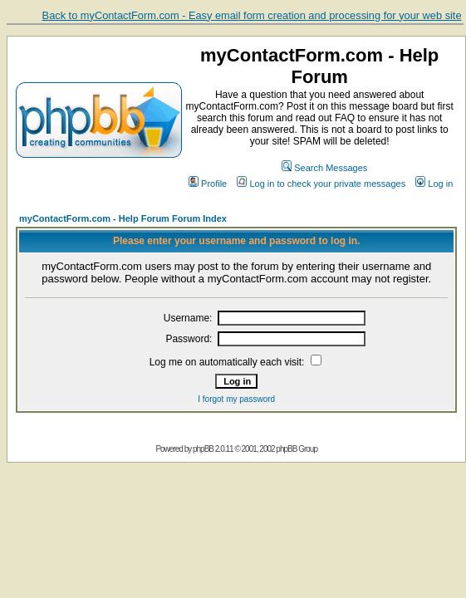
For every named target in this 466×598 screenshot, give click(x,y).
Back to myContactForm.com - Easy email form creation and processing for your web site (252, 15)
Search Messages (324, 168)
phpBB (203, 448)
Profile (208, 184)
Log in (434, 184)
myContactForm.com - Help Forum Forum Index (123, 218)
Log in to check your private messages (321, 184)
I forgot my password (236, 399)
